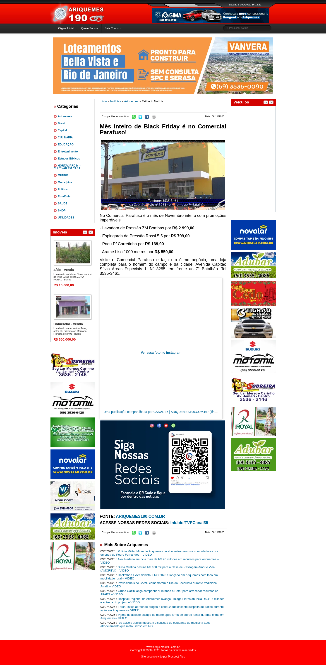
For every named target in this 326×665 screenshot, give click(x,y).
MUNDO (63, 175)
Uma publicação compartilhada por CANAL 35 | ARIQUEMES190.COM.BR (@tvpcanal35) (167, 412)
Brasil (61, 123)
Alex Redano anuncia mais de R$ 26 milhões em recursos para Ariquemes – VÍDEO (160, 560)
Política (63, 189)
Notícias (115, 101)
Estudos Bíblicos (69, 158)
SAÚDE (62, 203)
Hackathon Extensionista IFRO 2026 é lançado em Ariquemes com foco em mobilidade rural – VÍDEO (159, 576)
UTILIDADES (66, 217)
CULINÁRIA (65, 137)
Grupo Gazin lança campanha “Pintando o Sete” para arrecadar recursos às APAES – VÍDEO (159, 592)
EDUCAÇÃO (66, 144)
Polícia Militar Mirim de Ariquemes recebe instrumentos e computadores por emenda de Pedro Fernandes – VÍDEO (159, 553)
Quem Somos (89, 28)
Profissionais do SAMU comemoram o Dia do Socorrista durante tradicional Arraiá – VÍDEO (159, 584)
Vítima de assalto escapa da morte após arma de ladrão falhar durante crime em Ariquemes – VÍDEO (163, 616)
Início (103, 101)
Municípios (65, 182)
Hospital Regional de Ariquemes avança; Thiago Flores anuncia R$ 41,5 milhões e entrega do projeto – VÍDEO (162, 600)
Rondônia (64, 196)
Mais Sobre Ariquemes (126, 544)
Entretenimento (68, 151)
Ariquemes (65, 116)
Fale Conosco (113, 28)
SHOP (62, 210)
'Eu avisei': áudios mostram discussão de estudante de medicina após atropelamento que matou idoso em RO (156, 624)
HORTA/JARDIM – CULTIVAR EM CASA (67, 167)
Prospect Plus (176, 656)
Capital (62, 130)
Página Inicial (66, 28)
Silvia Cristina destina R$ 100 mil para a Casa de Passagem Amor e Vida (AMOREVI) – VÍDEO (158, 568)
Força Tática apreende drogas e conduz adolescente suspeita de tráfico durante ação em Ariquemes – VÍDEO (162, 608)
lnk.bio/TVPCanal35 (189, 522)
